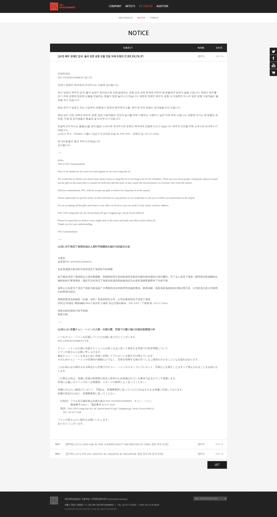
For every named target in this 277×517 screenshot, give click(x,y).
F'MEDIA (154, 18)
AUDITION (162, 6)
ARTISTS (130, 6)
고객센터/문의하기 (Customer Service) (109, 499)
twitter (273, 51)
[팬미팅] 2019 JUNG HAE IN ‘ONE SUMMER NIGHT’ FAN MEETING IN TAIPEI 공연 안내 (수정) (117, 444)
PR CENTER (146, 6)
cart (273, 72)
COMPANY (115, 6)
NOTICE (141, 18)
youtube (273, 65)
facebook (273, 58)
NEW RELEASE (126, 18)
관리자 (201, 56)
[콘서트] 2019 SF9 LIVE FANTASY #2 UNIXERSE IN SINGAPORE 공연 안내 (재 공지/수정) (114, 454)
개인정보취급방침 (72, 499)
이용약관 (85, 499)
